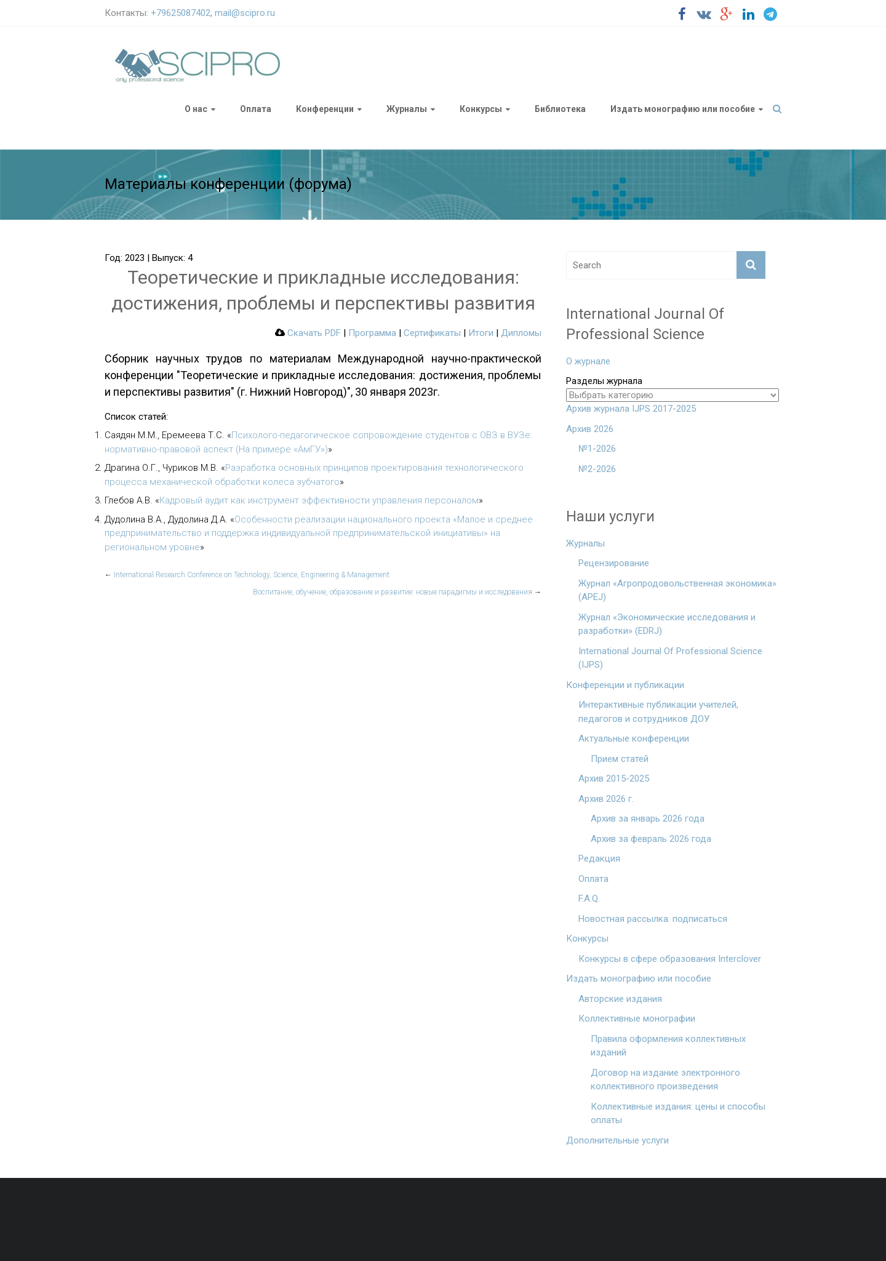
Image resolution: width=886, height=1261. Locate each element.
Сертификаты (432, 332)
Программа (372, 332)
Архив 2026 (589, 428)
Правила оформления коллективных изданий (668, 1046)
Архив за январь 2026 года (647, 818)
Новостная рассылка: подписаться (652, 918)
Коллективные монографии (636, 1018)
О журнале (588, 361)
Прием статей (620, 758)
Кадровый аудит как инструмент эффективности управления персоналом (319, 500)
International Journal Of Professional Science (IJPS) (670, 658)
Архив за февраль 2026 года (651, 838)
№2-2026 (597, 468)
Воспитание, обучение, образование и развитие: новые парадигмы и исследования (397, 592)
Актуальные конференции (633, 738)
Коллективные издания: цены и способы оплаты (678, 1113)
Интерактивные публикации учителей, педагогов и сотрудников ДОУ (658, 711)
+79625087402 (180, 12)
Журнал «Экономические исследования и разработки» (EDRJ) (667, 624)
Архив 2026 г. (606, 798)
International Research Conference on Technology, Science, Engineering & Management (247, 574)
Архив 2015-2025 (613, 778)
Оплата (255, 109)
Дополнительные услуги (617, 1140)
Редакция (599, 858)
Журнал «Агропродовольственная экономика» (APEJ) (677, 590)
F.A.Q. (589, 898)
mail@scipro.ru (245, 12)
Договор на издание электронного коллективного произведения (665, 1079)
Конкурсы (481, 109)
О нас (196, 109)
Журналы (406, 109)
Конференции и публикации (625, 685)
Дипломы (521, 332)
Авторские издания (620, 998)
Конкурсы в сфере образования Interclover (669, 958)
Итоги (480, 332)
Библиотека (560, 109)
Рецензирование (613, 563)
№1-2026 (597, 448)
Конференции (325, 109)
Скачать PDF (308, 332)
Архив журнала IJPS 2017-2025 (631, 408)
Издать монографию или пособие (682, 109)
